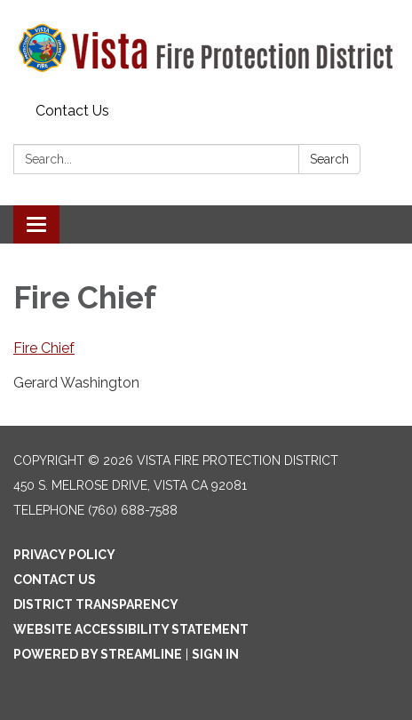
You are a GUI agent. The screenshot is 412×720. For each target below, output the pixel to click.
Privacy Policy (64, 555)
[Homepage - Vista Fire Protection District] (206, 48)
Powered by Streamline (97, 654)
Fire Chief (44, 348)
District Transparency (95, 604)
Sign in (215, 654)
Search (329, 159)
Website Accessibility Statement (131, 629)
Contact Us (72, 110)
